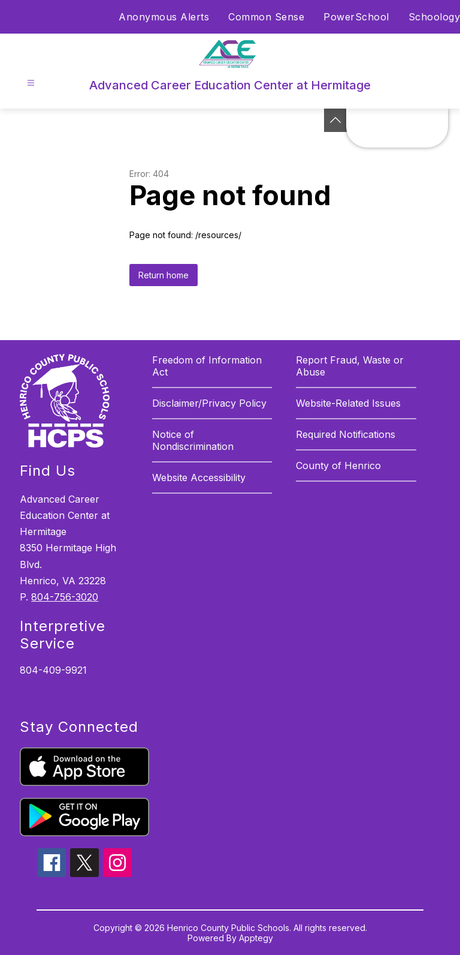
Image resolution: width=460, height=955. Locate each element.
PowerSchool (356, 17)
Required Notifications (345, 434)
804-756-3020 (64, 597)
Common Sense (266, 17)
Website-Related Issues (348, 403)
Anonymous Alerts (164, 17)
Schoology (434, 17)
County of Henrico (338, 466)
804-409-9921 (53, 670)
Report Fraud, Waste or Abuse (350, 366)
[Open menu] (31, 83)
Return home (163, 275)
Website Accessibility (199, 477)
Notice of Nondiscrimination (193, 440)
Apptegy (256, 938)
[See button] (335, 120)
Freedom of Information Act (207, 366)
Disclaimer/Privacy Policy (209, 403)
